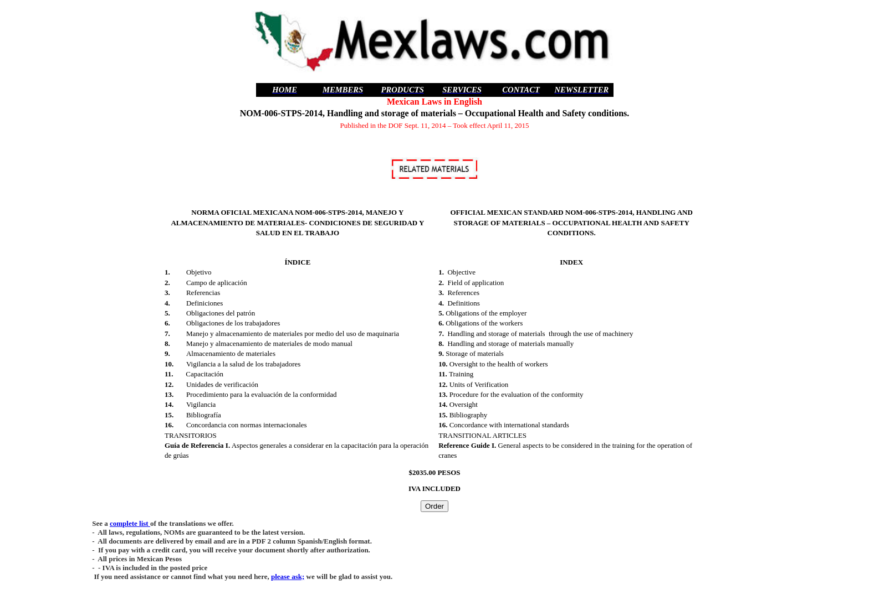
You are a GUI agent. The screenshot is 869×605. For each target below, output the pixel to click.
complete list (130, 523)
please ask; (287, 576)
